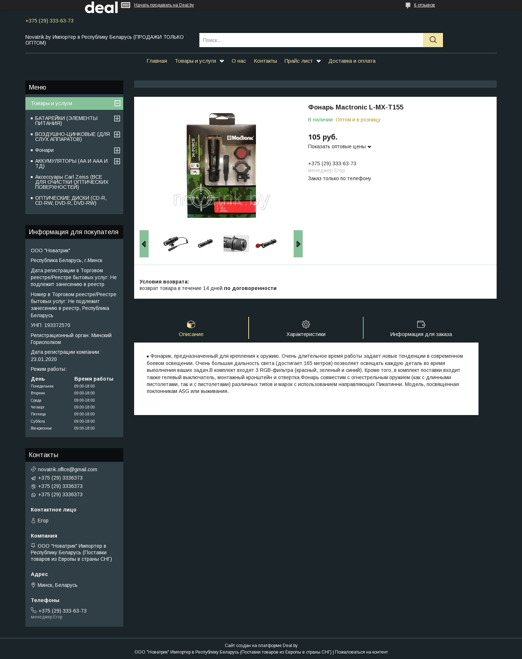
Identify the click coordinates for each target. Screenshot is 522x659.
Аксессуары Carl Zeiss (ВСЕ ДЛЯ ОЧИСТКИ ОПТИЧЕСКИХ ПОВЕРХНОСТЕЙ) (71, 182)
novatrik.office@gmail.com (67, 469)
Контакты (265, 61)
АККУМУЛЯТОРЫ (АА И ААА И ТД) (71, 163)
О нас (239, 61)
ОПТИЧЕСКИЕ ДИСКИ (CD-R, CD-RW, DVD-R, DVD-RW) (71, 200)
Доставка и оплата (352, 61)
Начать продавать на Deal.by (164, 5)
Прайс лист (299, 61)
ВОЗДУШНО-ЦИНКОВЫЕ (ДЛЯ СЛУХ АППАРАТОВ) (72, 136)
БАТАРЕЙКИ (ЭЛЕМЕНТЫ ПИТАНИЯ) (66, 120)
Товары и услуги (195, 61)
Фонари (44, 150)
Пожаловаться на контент (361, 652)
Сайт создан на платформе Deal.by (261, 645)
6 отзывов (424, 5)
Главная (156, 61)
